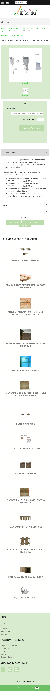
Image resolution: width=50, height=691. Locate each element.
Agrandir (25, 94)
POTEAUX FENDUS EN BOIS (25, 260)
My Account (5, 654)
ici (33, 688)
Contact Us (5, 649)
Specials (4, 629)
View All (4, 634)
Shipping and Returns (9, 646)
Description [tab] (25, 152)
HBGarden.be (30, 681)
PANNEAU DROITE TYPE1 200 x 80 (25, 527)
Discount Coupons (7, 657)
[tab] (25, 211)
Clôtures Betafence (13, 28)
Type (8, 113)
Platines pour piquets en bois (11, 35)
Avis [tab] (25, 205)
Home (2, 28)
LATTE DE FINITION (25, 424)
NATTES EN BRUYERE (25, 473)
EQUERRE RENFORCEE (25, 598)
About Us (4, 651)
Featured (4, 626)
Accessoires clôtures (27, 28)
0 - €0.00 (44, 20)
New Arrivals (5, 631)
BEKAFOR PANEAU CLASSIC (26, 370)
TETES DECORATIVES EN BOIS (26, 449)
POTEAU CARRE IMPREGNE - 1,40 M (25, 577)
